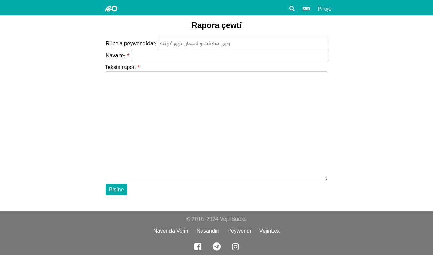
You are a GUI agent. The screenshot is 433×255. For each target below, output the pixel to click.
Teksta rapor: (120, 67)
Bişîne (116, 189)
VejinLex (269, 231)
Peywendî (239, 231)
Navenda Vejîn (170, 231)
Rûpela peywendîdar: (131, 43)
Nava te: (116, 55)
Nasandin (208, 231)
